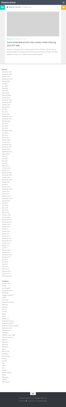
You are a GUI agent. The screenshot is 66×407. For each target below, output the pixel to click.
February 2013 (6, 271)
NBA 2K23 (5, 347)
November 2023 (7, 119)
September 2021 (7, 152)
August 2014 (6, 245)
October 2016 (6, 224)
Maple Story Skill (7, 328)
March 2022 (5, 137)
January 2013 (6, 273)
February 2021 (6, 168)
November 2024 (7, 102)
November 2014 (7, 241)
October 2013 (6, 257)
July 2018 (4, 203)
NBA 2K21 (5, 342)
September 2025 (7, 79)
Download (5, 300)
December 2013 (7, 255)
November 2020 (7, 175)
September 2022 (7, 130)
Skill (3, 363)
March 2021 (5, 166)
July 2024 (4, 109)
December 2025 (7, 72)
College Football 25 (7, 295)
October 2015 (6, 231)
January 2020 (6, 187)
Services (4, 361)
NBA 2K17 (5, 340)
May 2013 (5, 264)
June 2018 (5, 205)
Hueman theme (42, 401)
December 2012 (7, 276)
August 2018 (6, 201)
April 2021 (5, 163)
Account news (6, 283)
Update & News (6, 372)
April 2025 (5, 91)
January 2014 (6, 252)
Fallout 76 (5, 304)
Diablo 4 (4, 297)
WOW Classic (6, 382)
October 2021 (6, 149)
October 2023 (6, 121)
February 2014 (6, 250)
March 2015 (5, 234)
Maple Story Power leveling (10, 326)
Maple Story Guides (8, 321)
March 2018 (5, 212)
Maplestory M (6, 330)
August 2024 (6, 107)
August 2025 (6, 81)
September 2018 (7, 198)
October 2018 (6, 196)
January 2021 (6, 170)
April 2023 (5, 128)
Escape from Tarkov (8, 302)
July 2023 (4, 123)
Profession (5, 354)
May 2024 (5, 112)
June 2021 (5, 159)
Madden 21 (5, 319)
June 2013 (5, 262)
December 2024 (7, 100)
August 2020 (6, 182)
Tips (3, 368)
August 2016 (6, 227)
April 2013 (5, 266)
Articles (4, 286)
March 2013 (5, 269)
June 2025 (5, 86)
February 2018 (6, 215)
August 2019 (6, 191)
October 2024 (6, 105)
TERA (3, 365)
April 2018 (5, 210)
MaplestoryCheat (8, 2)
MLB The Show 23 (7, 337)
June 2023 (5, 126)
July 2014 (4, 248)
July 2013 (4, 259)
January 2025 (6, 98)
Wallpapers (5, 377)
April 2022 (5, 135)
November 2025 (7, 74)
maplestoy (5, 333)
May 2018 (5, 208)
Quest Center (6, 356)
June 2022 (5, 133)
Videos (4, 375)
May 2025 (5, 88)
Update (4, 370)
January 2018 (6, 217)
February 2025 (6, 95)
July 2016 (4, 229)
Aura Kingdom (6, 288)
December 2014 (7, 238)
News (3, 349)
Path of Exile (5, 351)
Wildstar (4, 380)
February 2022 (6, 140)
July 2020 (4, 184)
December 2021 (7, 144)
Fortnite (4, 312)
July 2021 (4, 156)
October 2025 (6, 76)
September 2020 (7, 180)
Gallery (4, 314)
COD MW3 (5, 293)
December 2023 (7, 116)
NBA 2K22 (10, 39)
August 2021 (6, 154)
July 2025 (4, 84)
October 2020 (6, 177)
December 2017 (7, 219)
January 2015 (6, 236)
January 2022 (6, 142)
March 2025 (5, 93)
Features (4, 307)
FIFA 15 (4, 309)
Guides (4, 316)
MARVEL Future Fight (8, 335)
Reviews (4, 358)
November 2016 (7, 222)
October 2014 (6, 243)
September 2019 (7, 189)
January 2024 (6, 114)
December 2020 (7, 173)
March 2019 (5, 194)
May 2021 (5, 161)
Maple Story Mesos (8, 323)
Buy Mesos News (7, 290)
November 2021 (7, 147)
